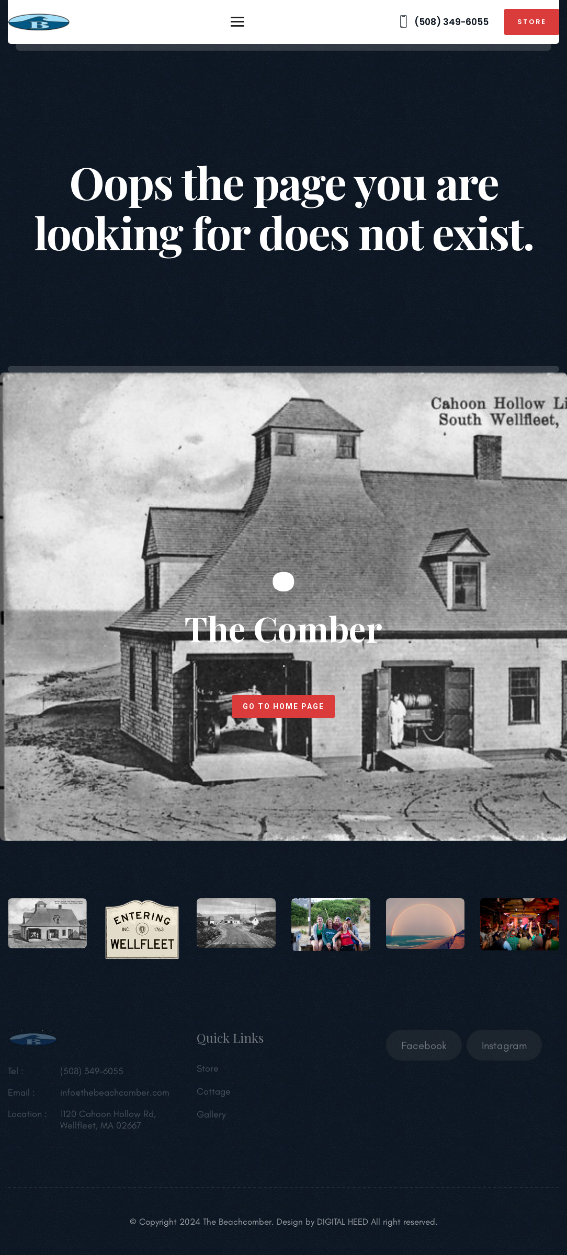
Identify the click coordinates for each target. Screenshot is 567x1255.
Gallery (211, 1117)
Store (531, 22)
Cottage (214, 1094)
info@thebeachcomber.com (114, 1095)
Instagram (504, 1048)
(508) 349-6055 (443, 22)
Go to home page (283, 706)
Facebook (424, 1048)
